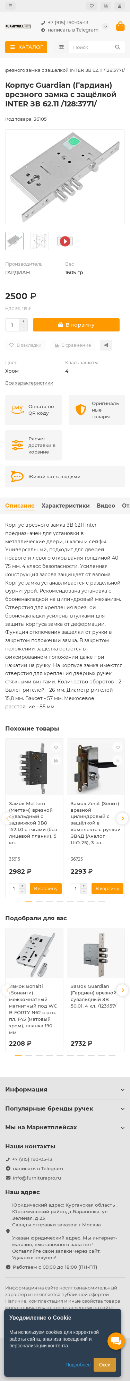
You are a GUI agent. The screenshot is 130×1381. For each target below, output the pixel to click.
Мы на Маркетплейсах (65, 1127)
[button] (8, 819)
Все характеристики (29, 383)
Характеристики (66, 505)
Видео (106, 505)
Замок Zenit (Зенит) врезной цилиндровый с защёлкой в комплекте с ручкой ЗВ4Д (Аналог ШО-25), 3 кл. (96, 823)
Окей (105, 1364)
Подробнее (78, 1364)
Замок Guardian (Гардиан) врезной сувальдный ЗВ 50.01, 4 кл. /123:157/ (93, 996)
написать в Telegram (68, 30)
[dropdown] (10, 6)
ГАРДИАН (17, 272)
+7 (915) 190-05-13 (63, 22)
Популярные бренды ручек (65, 1108)
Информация (65, 1089)
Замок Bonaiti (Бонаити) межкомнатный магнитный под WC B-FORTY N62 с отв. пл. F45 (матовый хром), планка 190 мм (33, 1009)
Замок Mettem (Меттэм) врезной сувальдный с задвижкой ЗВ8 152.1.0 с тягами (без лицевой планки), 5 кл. (33, 823)
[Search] (97, 47)
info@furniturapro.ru (37, 1178)
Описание (20, 505)
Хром (12, 371)
